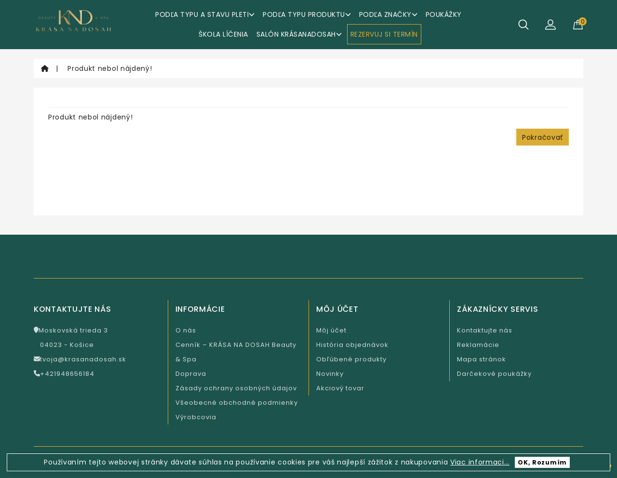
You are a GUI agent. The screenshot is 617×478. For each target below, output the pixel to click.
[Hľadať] (523, 24)
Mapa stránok (481, 359)
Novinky (330, 373)
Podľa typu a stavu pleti (205, 14)
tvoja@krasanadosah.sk (80, 359)
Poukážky (444, 14)
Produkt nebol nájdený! (109, 68)
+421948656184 (64, 373)
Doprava (190, 373)
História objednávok (352, 344)
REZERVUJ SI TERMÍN (384, 34)
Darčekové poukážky (494, 373)
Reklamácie (478, 344)
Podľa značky (388, 14)
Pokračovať (542, 137)
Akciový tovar (340, 388)
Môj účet (331, 330)
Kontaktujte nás (484, 330)
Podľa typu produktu (307, 14)
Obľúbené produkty (351, 359)
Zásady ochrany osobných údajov (236, 388)
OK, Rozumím (542, 462)
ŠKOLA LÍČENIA (223, 34)
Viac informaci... (480, 462)
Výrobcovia (195, 417)
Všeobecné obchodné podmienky (236, 402)
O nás (185, 330)
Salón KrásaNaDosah (299, 34)
